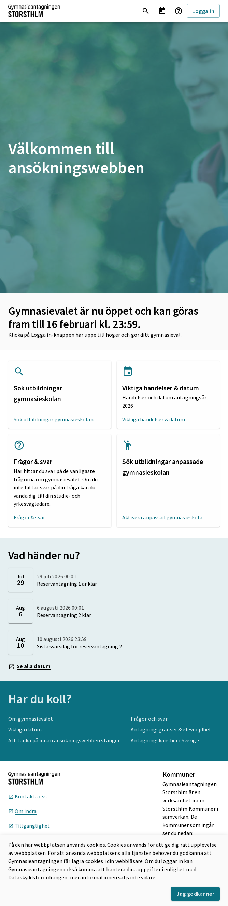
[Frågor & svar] (178, 11)
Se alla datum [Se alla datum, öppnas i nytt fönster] (29, 666)
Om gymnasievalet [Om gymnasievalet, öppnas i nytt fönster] (30, 718)
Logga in (203, 10)
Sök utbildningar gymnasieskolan (54, 419)
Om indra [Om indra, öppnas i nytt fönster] (22, 810)
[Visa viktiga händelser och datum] (162, 11)
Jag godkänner (195, 894)
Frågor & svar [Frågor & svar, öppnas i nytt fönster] (29, 517)
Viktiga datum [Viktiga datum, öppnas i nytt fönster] (25, 729)
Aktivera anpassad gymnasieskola (162, 517)
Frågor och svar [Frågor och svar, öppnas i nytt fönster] (149, 718)
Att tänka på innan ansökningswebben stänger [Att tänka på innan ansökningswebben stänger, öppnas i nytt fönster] (64, 740)
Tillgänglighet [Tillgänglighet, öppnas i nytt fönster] (29, 825)
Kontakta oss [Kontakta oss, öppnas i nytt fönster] (27, 796)
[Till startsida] (34, 10)
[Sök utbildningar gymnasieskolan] (146, 11)
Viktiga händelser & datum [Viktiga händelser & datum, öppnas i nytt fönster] (153, 419)
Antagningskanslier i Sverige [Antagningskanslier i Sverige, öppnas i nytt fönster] (165, 740)
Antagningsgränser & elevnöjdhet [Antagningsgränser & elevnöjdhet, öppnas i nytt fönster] (171, 729)
